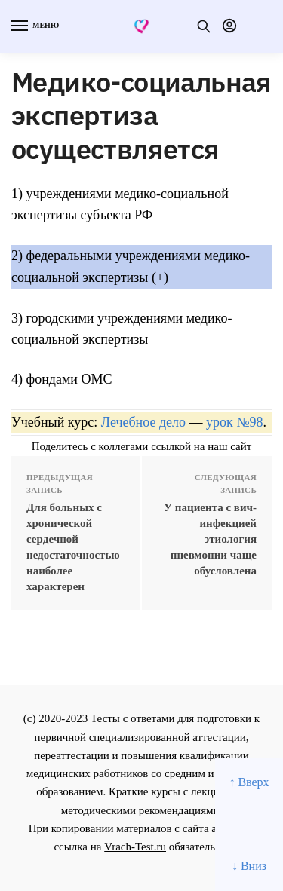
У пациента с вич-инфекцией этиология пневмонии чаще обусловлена (210, 539)
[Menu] (34, 26)
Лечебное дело (143, 422)
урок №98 (234, 422)
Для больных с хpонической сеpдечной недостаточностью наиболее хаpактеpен (73, 546)
